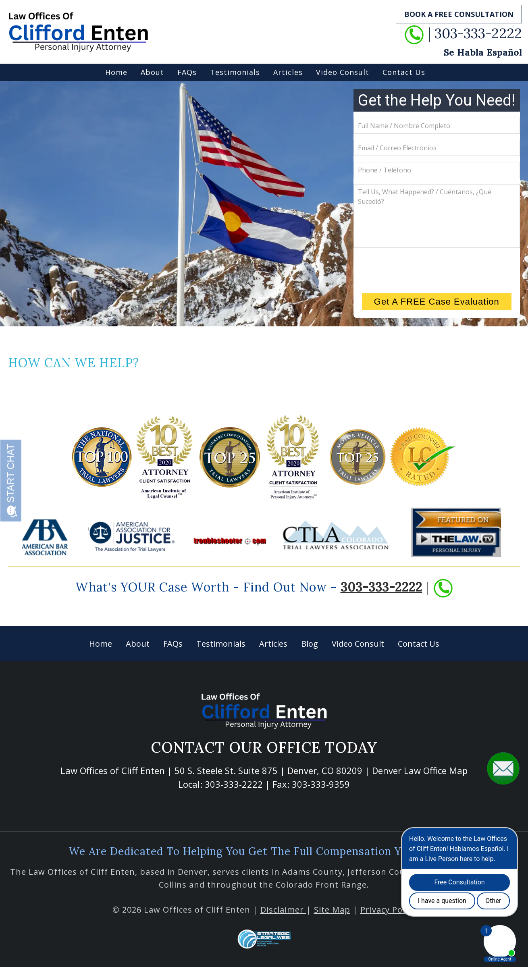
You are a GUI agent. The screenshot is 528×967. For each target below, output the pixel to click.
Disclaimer (283, 909)
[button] (503, 768)
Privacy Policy (388, 909)
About (152, 72)
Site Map (332, 909)
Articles (288, 72)
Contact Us (403, 72)
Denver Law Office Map (420, 770)
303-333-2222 (381, 586)
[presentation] (436, 269)
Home (116, 72)
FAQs (187, 72)
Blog (309, 643)
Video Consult (342, 72)
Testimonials (235, 72)
